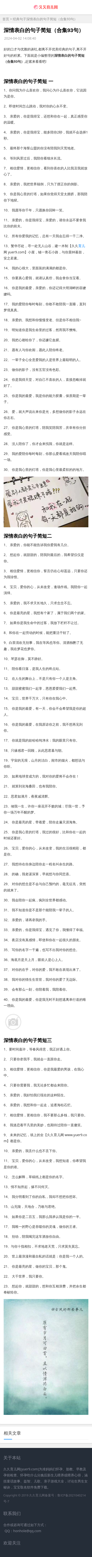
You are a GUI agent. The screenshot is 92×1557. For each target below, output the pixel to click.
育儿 (81, 245)
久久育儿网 (37, 1495)
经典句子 (19, 19)
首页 (5, 19)
